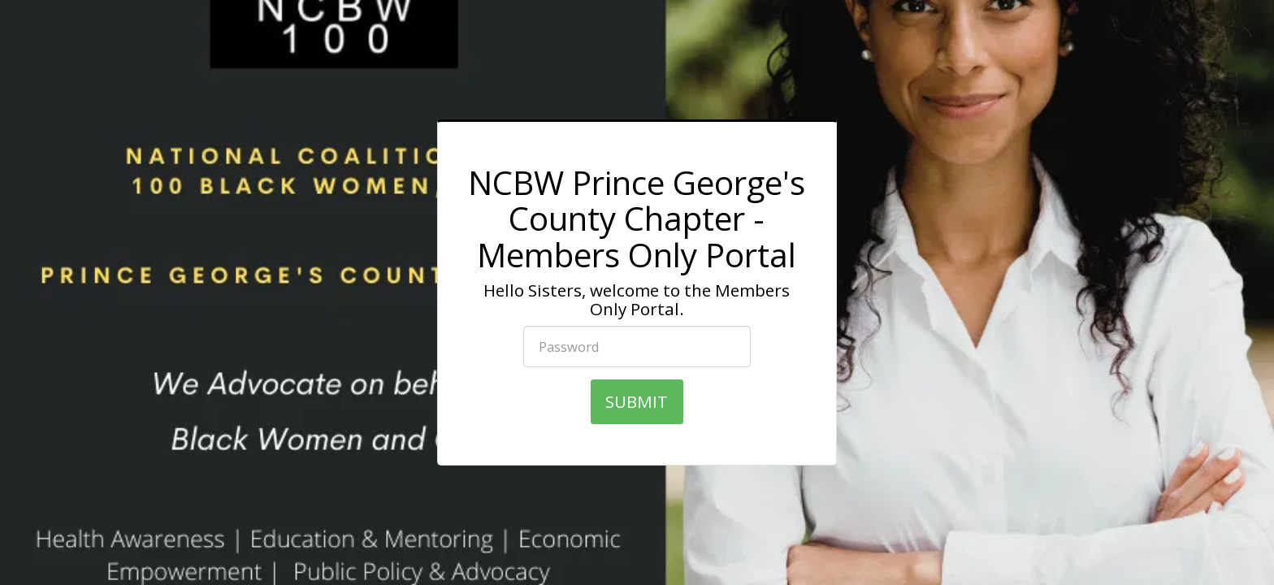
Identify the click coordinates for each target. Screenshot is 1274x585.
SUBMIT (636, 401)
